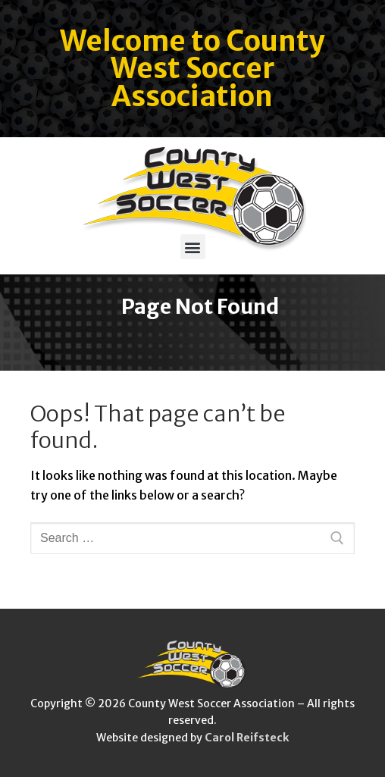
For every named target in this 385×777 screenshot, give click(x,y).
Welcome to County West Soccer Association (192, 68)
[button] (192, 246)
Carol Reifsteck (247, 737)
